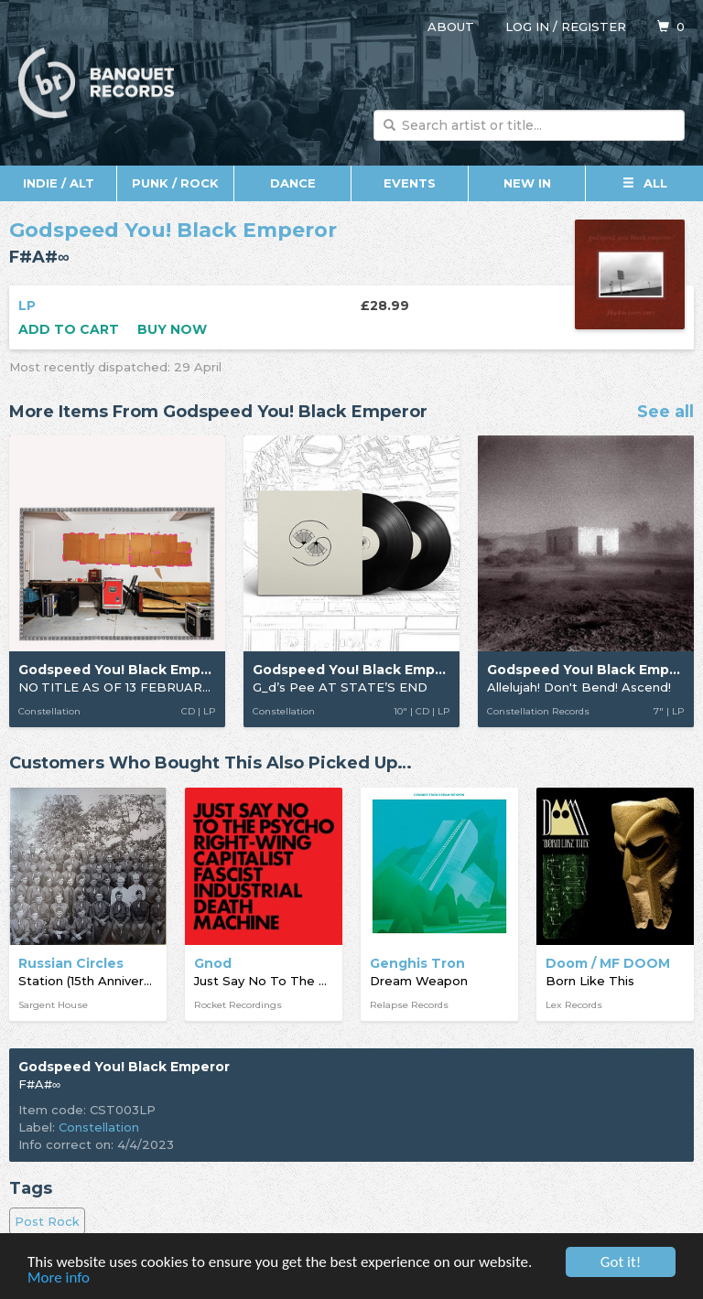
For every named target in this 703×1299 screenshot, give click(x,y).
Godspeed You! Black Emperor (173, 230)
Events (410, 183)
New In (527, 183)
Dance (293, 183)
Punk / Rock (175, 183)
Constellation (99, 1127)
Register (593, 26)
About (450, 26)
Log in (527, 26)
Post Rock (47, 1221)
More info (58, 1278)
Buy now (172, 329)
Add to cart (68, 329)
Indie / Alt (58, 183)
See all (665, 412)
